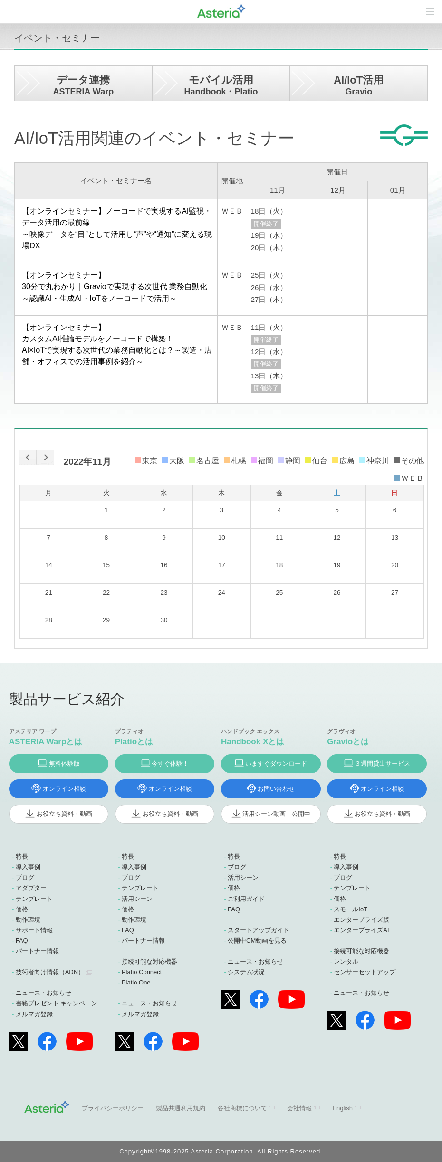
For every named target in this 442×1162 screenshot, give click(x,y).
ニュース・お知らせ (43, 992)
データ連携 (83, 85)
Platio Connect (142, 971)
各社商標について (242, 1108)
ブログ (25, 877)
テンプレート (34, 898)
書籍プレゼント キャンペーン (57, 1003)
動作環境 (28, 919)
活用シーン (137, 898)
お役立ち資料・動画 (64, 813)
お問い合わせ (276, 788)
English (342, 1108)
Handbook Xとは (252, 741)
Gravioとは (348, 741)
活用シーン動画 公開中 (276, 813)
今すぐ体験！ (170, 763)
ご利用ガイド (246, 898)
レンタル (346, 961)
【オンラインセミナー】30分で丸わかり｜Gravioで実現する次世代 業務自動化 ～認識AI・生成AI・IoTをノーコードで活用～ (114, 286)
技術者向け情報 (50, 971)
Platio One (136, 982)
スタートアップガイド (258, 930)
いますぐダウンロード (276, 763)
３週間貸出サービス (382, 763)
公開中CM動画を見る (257, 940)
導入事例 (28, 867)
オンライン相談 (64, 788)
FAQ (22, 940)
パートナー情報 (37, 951)
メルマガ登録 (34, 1014)
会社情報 (299, 1108)
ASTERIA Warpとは (46, 741)
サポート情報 (34, 930)
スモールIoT (350, 909)
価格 (22, 909)
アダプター (31, 887)
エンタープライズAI (361, 930)
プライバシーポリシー (113, 1108)
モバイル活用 (221, 85)
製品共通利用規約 (180, 1108)
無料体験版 (64, 763)
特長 (22, 856)
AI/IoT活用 (358, 85)
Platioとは (134, 741)
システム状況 (246, 971)
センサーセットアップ (364, 971)
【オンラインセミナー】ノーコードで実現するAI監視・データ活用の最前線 (117, 228)
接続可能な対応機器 (149, 961)
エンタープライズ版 (361, 919)
